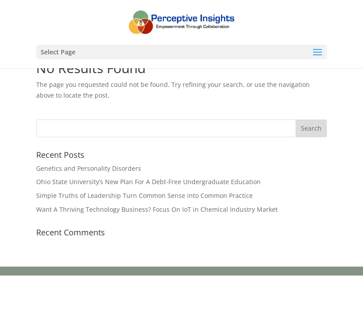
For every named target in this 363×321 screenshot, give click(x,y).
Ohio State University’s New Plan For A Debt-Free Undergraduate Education (148, 181)
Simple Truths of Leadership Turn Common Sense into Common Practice (144, 195)
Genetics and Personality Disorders (88, 168)
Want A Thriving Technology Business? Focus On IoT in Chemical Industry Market (157, 209)
